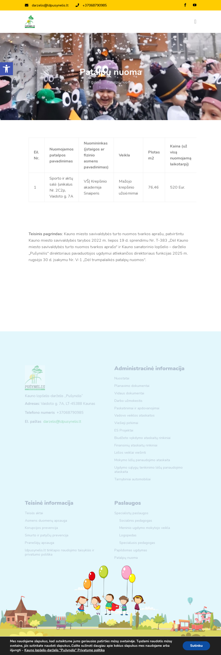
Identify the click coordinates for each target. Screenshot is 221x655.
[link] (6, 68)
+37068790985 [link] (91, 5)
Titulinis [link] (94, 82)
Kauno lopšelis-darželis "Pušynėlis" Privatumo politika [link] (64, 650)
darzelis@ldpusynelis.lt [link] (46, 5)
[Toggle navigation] (195, 21)
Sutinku (196, 645)
